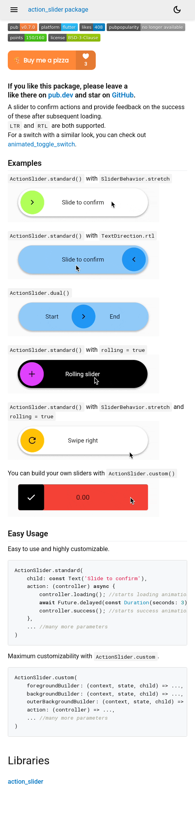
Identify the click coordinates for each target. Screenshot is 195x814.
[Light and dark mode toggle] (177, 9)
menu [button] (14, 9)
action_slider (25, 781)
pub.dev (60, 95)
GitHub (123, 95)
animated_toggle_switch (41, 144)
